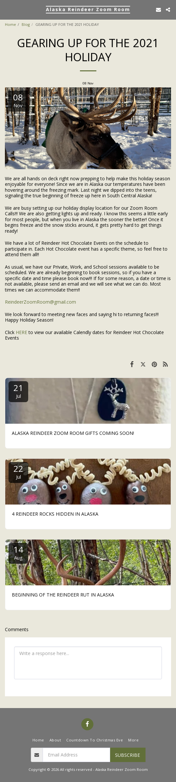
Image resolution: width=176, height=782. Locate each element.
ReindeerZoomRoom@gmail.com (40, 302)
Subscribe (127, 755)
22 (18, 471)
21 (18, 390)
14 (18, 552)
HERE (21, 332)
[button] (7, 9)
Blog (26, 24)
